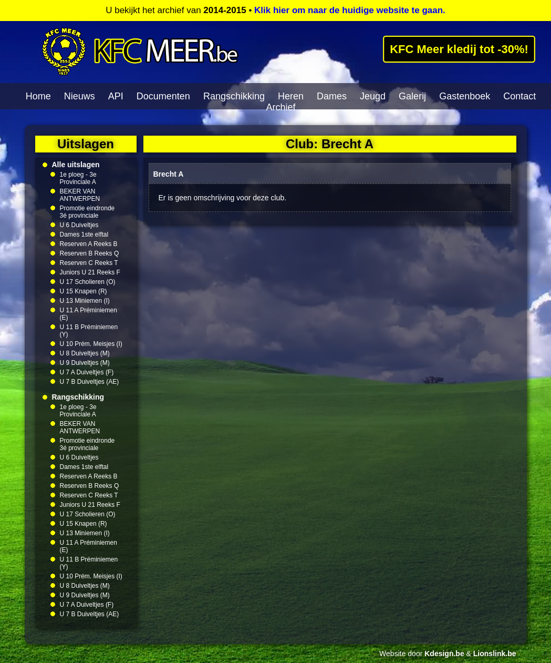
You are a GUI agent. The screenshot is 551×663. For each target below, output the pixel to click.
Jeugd (373, 96)
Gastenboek (464, 96)
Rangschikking (234, 96)
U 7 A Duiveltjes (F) (87, 372)
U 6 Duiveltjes (79, 225)
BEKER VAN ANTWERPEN (80, 195)
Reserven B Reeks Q (89, 253)
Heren (291, 96)
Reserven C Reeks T (89, 263)
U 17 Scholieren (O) (88, 281)
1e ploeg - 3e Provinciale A (78, 178)
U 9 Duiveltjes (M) (85, 362)
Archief (280, 107)
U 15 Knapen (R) (83, 291)
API (115, 96)
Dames (332, 96)
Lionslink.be (494, 653)
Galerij (412, 96)
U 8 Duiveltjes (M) (85, 353)
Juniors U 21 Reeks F (90, 272)
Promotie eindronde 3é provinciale (87, 212)
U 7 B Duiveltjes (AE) (89, 381)
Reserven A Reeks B (89, 244)
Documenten (163, 96)
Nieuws (79, 96)
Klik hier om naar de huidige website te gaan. (349, 10)
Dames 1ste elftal (84, 234)
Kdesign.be (444, 653)
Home (38, 96)
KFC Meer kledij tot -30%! (459, 49)
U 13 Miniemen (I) (85, 300)
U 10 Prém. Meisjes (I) (91, 344)
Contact (519, 96)
